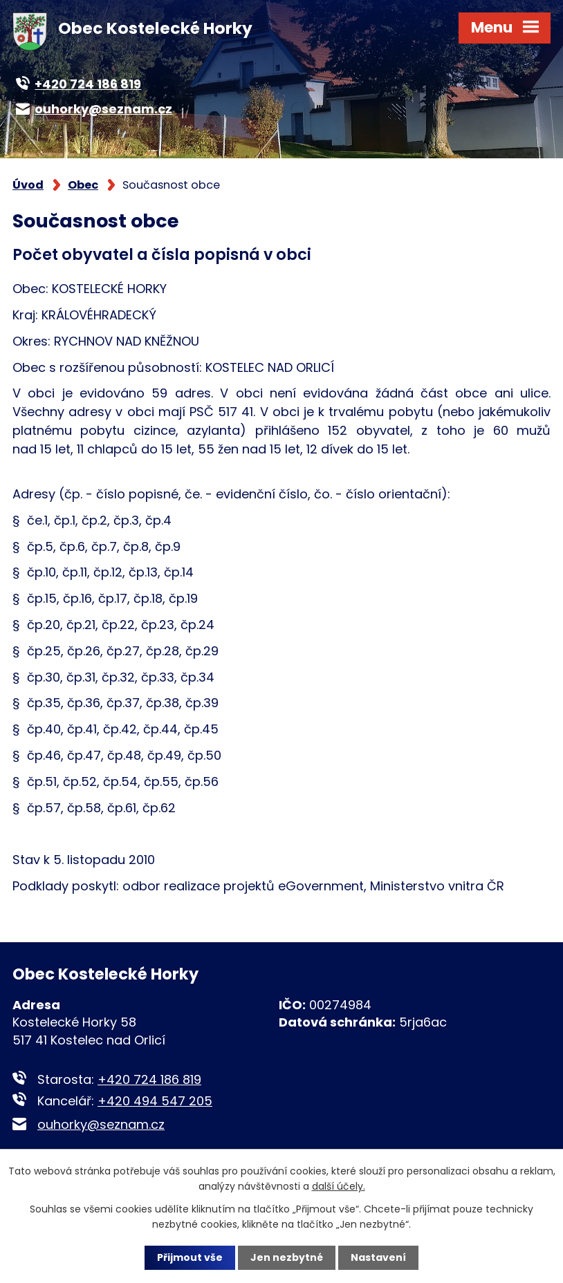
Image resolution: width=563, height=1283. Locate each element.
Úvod (28, 185)
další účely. (338, 1186)
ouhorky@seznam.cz (101, 1124)
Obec (83, 185)
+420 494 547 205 (155, 1100)
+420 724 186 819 (149, 1079)
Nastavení (378, 1257)
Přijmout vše (190, 1257)
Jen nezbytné (286, 1257)
